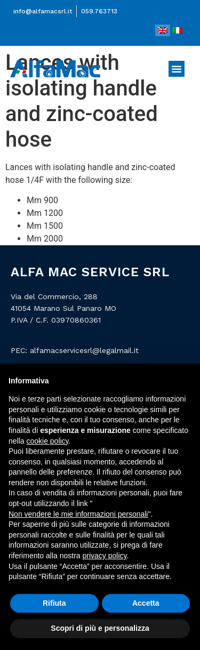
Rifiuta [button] (54, 603)
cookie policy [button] (47, 441)
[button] (177, 69)
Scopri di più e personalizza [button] (100, 628)
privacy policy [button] (105, 555)
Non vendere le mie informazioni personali (78, 514)
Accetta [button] (145, 603)
